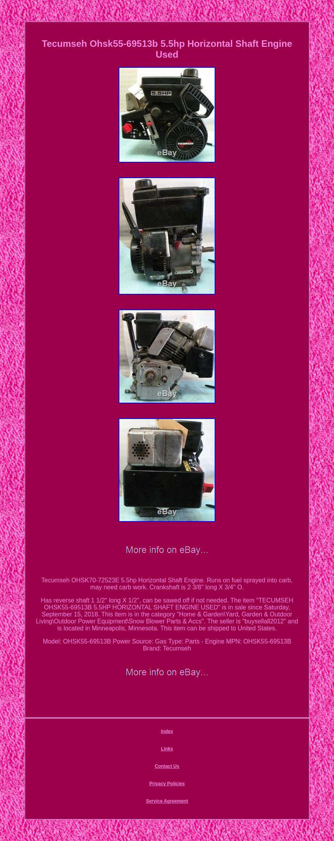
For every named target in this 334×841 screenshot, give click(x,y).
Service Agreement (167, 801)
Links (167, 749)
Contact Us (167, 766)
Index (167, 731)
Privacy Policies (166, 783)
